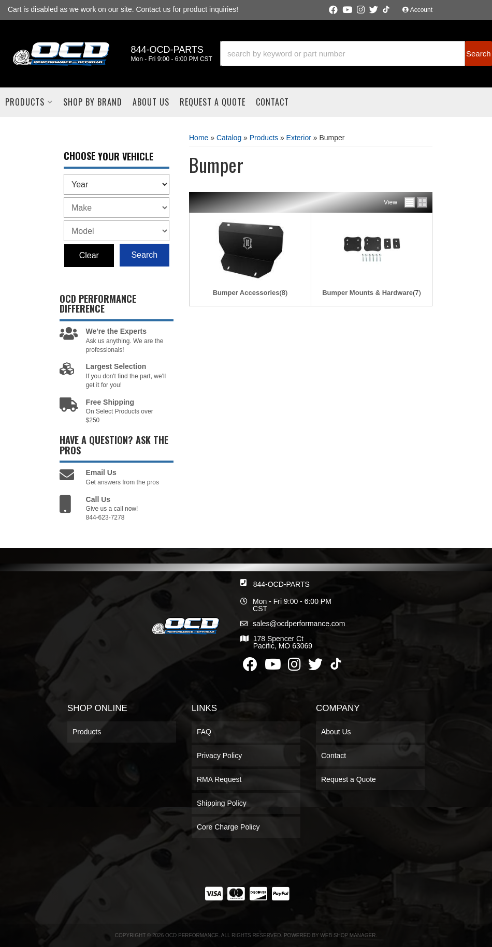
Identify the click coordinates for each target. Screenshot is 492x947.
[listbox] (116, 184)
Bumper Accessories (246, 293)
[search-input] (343, 53)
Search (144, 254)
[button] (356, 53)
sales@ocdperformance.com (299, 623)
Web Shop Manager (347, 935)
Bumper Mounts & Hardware (367, 293)
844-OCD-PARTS (281, 584)
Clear (89, 255)
